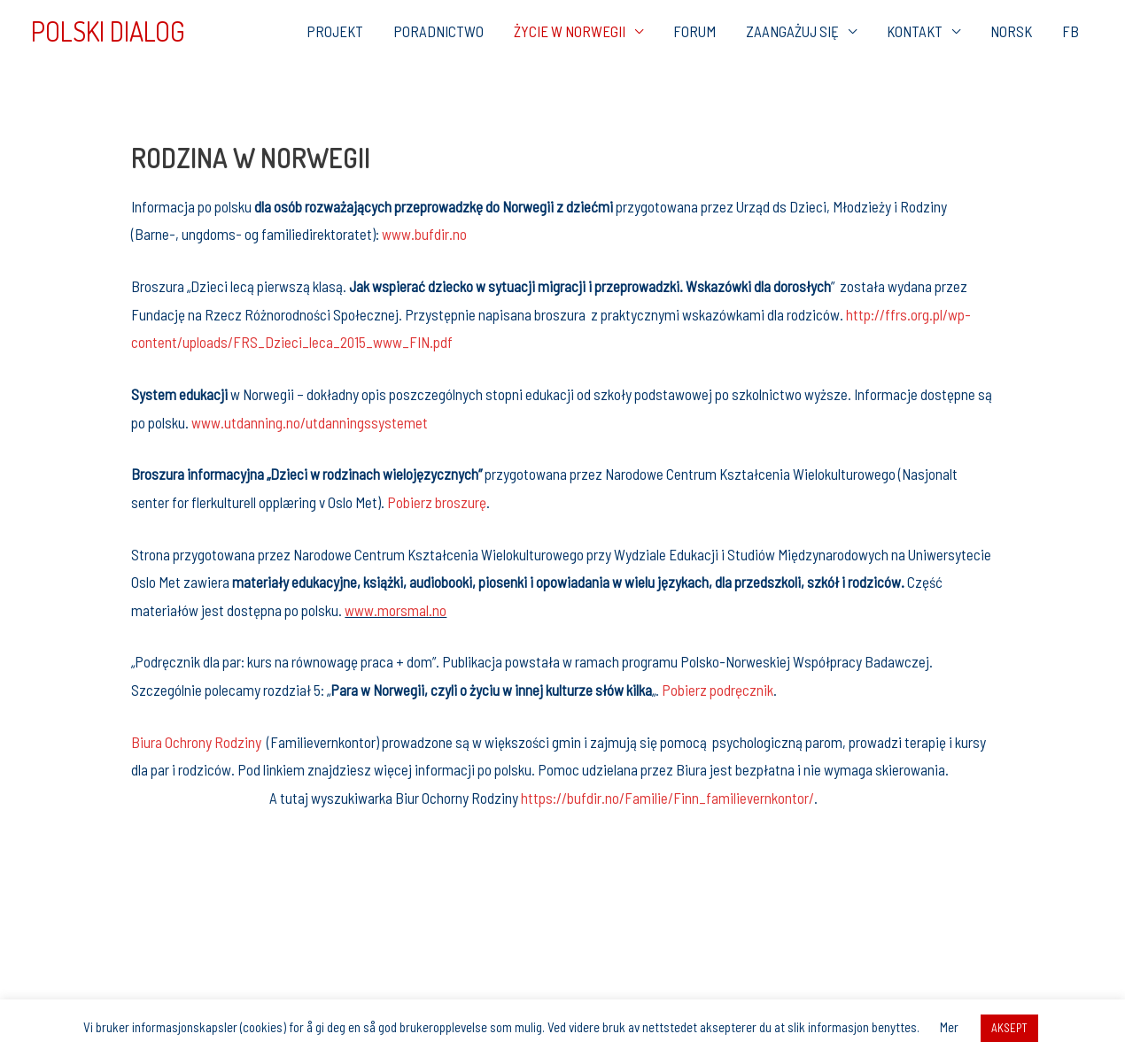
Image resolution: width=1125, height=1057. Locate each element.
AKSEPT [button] (1009, 1028)
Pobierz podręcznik (717, 689)
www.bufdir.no (424, 234)
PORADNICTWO (438, 31)
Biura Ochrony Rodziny (196, 742)
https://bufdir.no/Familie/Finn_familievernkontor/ (667, 797)
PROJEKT (334, 31)
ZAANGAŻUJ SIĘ (792, 31)
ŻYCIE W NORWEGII (569, 31)
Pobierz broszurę (436, 502)
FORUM (694, 31)
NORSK (1011, 31)
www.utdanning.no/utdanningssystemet (309, 422)
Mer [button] (949, 1027)
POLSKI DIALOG (108, 31)
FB (1070, 31)
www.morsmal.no (395, 610)
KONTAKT (915, 31)
